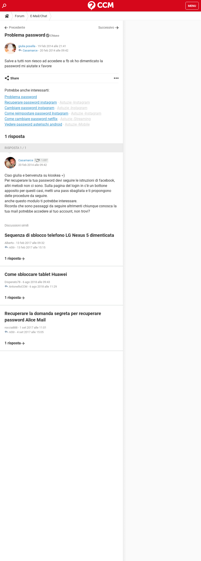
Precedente (17, 27)
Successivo (106, 27)
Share (14, 78)
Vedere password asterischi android (33, 124)
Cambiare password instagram (29, 108)
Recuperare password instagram (31, 102)
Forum (19, 16)
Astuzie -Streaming (75, 119)
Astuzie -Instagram (75, 102)
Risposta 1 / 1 (15, 148)
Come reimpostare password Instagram (36, 113)
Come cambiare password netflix (31, 119)
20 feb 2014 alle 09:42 (54, 50)
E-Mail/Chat (38, 16)
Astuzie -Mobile (77, 124)
